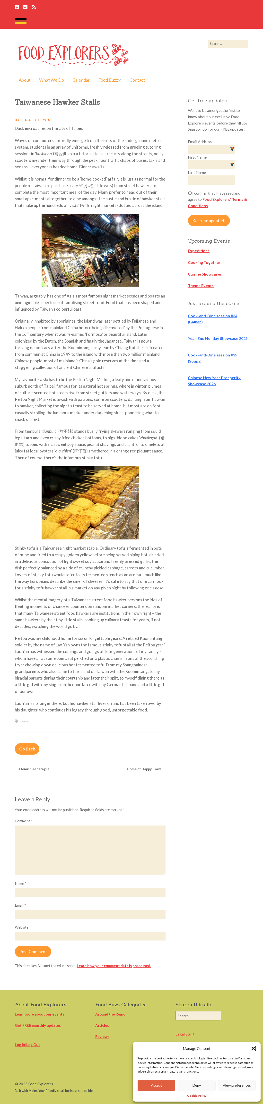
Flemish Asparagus (34, 769)
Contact (137, 80)
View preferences (237, 1085)
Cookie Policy (196, 1095)
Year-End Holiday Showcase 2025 (218, 338)
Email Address (200, 141)
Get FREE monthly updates (38, 1025)
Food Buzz (108, 80)
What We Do (51, 80)
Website (21, 927)
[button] (253, 1048)
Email (20, 905)
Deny (196, 1085)
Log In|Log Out (27, 1044)
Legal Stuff (185, 1034)
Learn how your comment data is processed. (114, 965)
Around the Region (111, 1014)
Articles (102, 1025)
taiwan (25, 721)
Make (33, 1091)
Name (20, 883)
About (25, 80)
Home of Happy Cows (144, 769)
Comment (24, 821)
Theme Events (201, 285)
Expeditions (199, 250)
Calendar (81, 80)
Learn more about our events (39, 1014)
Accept (156, 1085)
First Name (197, 157)
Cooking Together (204, 262)
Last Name (197, 172)
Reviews (102, 1036)
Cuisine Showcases (205, 274)
